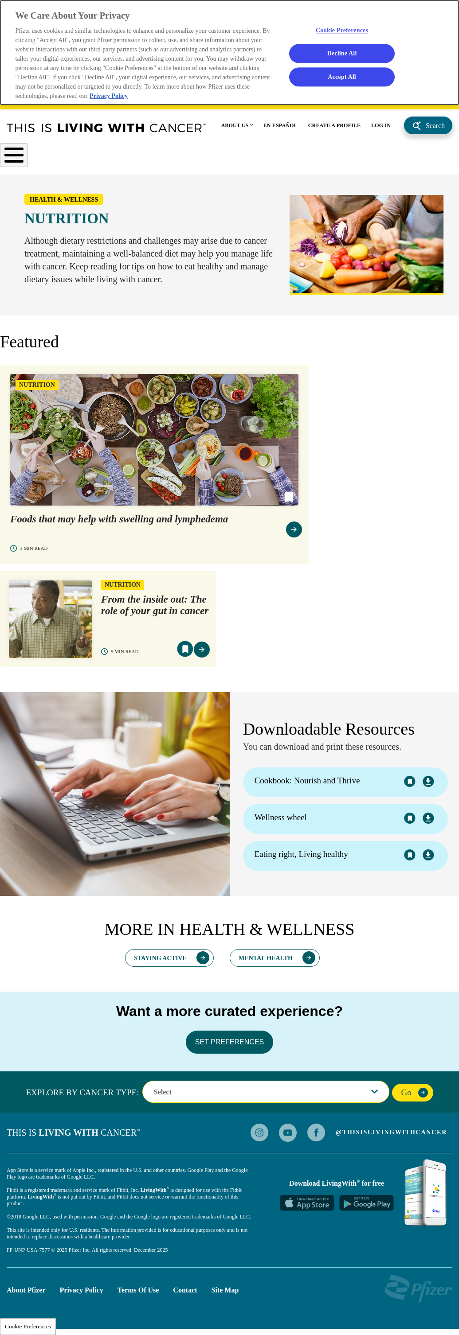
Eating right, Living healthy (301, 857)
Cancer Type (24, 157)
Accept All (342, 77)
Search (435, 127)
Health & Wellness (241, 157)
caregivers (437, 161)
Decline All (341, 54)
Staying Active (160, 961)
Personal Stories (313, 157)
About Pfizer (26, 1293)
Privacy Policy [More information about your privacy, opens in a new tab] (109, 96)
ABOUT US (235, 127)
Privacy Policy (81, 1293)
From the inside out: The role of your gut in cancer (154, 608)
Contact (185, 1293)
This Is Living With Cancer (106, 129)
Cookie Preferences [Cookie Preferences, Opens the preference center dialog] (342, 30)
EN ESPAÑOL (280, 127)
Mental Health (266, 961)
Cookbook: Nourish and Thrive (307, 784)
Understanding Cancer (160, 157)
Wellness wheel (281, 820)
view (294, 533)
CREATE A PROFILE (334, 127)
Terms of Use (138, 1293)
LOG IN (381, 127)
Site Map (225, 1293)
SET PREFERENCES (229, 1045)
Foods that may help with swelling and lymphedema (119, 522)
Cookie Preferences (28, 1326)
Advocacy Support (369, 161)
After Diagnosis (84, 157)
